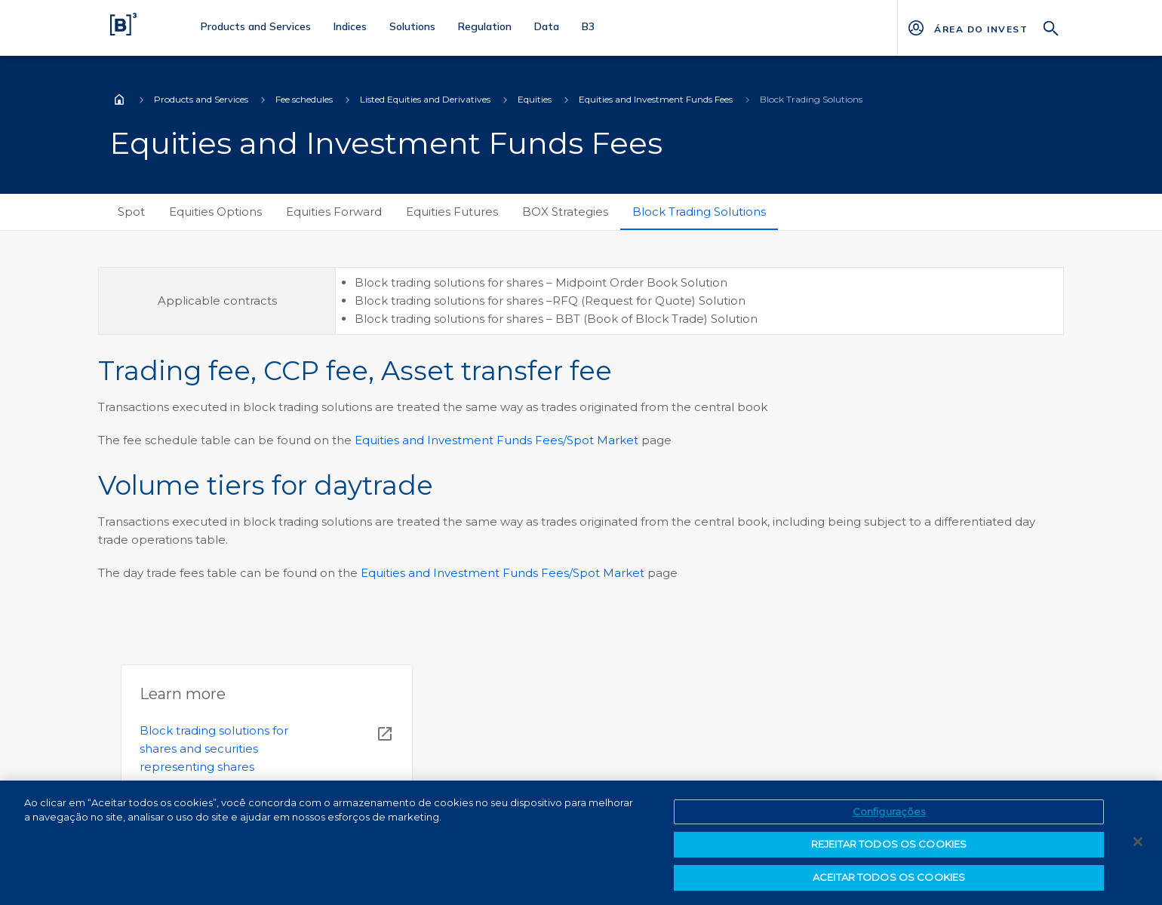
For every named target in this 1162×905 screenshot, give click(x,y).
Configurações (889, 817)
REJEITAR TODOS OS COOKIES (889, 850)
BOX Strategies (565, 211)
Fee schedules (304, 99)
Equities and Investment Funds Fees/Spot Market (496, 440)
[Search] (1051, 27)
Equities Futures (452, 211)
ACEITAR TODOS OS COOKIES (889, 883)
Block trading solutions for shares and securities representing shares (214, 748)
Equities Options (215, 211)
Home (119, 99)
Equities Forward (334, 211)
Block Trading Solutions (699, 211)
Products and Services (201, 99)
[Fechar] (1137, 847)
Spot (131, 211)
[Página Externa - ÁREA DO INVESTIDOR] (980, 28)
